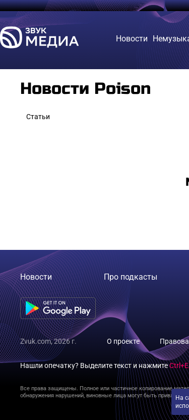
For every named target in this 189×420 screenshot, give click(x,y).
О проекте (123, 341)
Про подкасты (130, 277)
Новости (36, 277)
